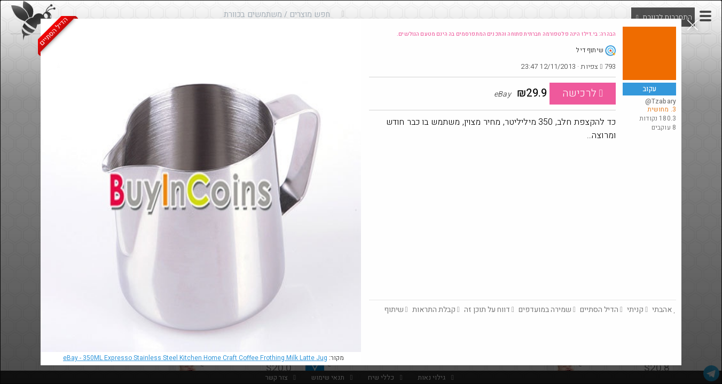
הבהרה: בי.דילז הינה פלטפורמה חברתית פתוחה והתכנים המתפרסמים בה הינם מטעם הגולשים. (506, 34)
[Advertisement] (522, 219)
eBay (195, 358)
